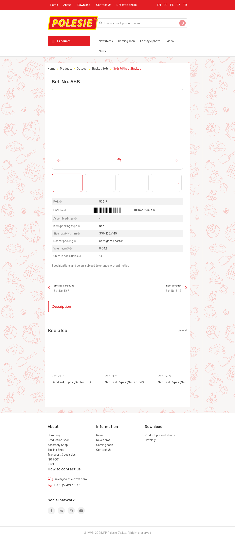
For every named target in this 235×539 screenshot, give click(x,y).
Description (61, 306)
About (67, 5)
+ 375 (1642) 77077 (67, 485)
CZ (178, 5)
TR (185, 5)
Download (83, 5)
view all (182, 330)
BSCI (51, 464)
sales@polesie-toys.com (71, 479)
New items (106, 41)
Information (107, 426)
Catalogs (151, 440)
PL (172, 5)
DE (165, 5)
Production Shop (59, 440)
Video (170, 41)
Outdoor (82, 68)
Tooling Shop (56, 450)
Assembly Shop (58, 445)
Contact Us (103, 5)
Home (54, 5)
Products (61, 41)
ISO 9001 (53, 459)
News (102, 51)
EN (159, 5)
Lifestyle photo (126, 5)
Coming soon (126, 41)
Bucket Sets (100, 68)
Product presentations (160, 435)
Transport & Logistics (62, 454)
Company (54, 435)
